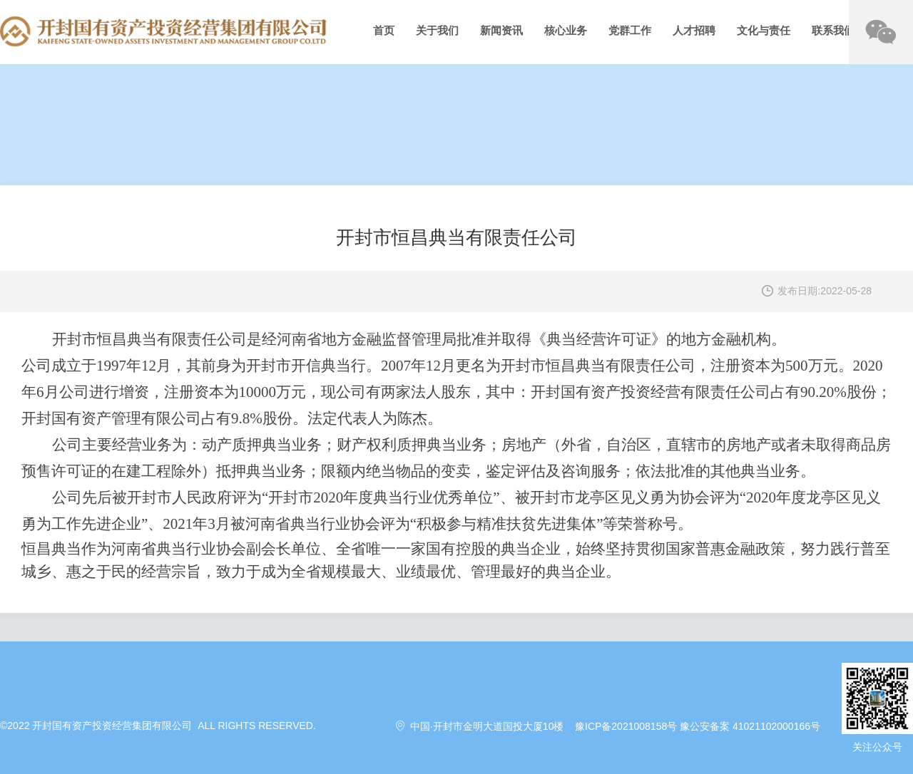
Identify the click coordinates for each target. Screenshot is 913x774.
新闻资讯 (501, 30)
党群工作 (629, 30)
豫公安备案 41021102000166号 (750, 726)
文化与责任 (763, 30)
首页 (383, 30)
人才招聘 (694, 30)
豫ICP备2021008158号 (626, 726)
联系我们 (833, 30)
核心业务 (565, 30)
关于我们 (437, 30)
